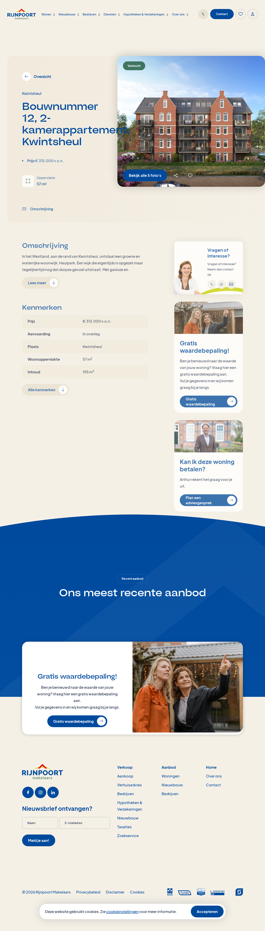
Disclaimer (115, 892)
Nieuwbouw (67, 14)
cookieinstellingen (122, 911)
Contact (222, 14)
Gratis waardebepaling (211, 415)
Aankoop (125, 776)
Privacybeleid (88, 892)
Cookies (137, 892)
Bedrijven (89, 14)
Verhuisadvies (129, 784)
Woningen (171, 776)
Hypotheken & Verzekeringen (144, 14)
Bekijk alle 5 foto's (145, 175)
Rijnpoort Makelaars (53, 892)
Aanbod (169, 767)
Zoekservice (128, 835)
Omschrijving (37, 222)
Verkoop (124, 767)
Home (211, 767)
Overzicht (36, 76)
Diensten (110, 14)
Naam (31, 823)
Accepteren (207, 911)
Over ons (178, 14)
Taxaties (124, 826)
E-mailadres (73, 823)
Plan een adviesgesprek (211, 514)
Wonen (46, 14)
